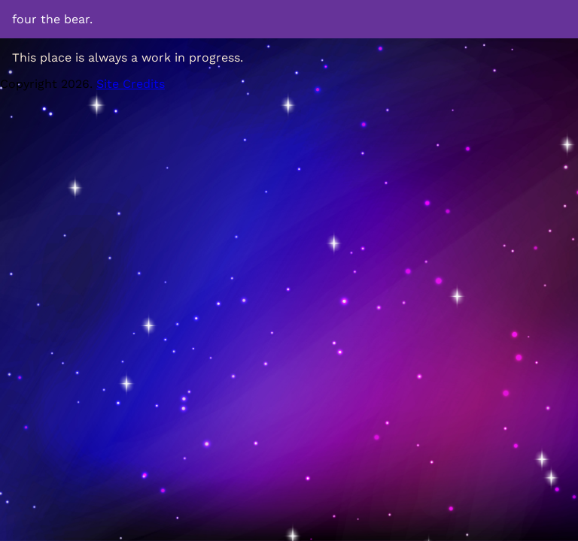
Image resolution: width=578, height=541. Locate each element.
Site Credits (130, 84)
